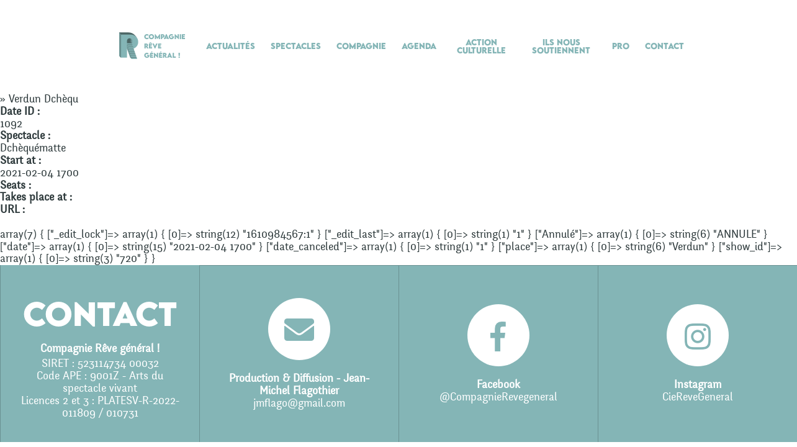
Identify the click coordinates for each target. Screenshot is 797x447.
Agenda (419, 46)
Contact (664, 46)
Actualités (230, 46)
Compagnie (361, 46)
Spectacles (296, 46)
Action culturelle (481, 46)
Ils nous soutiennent (561, 46)
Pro (620, 46)
